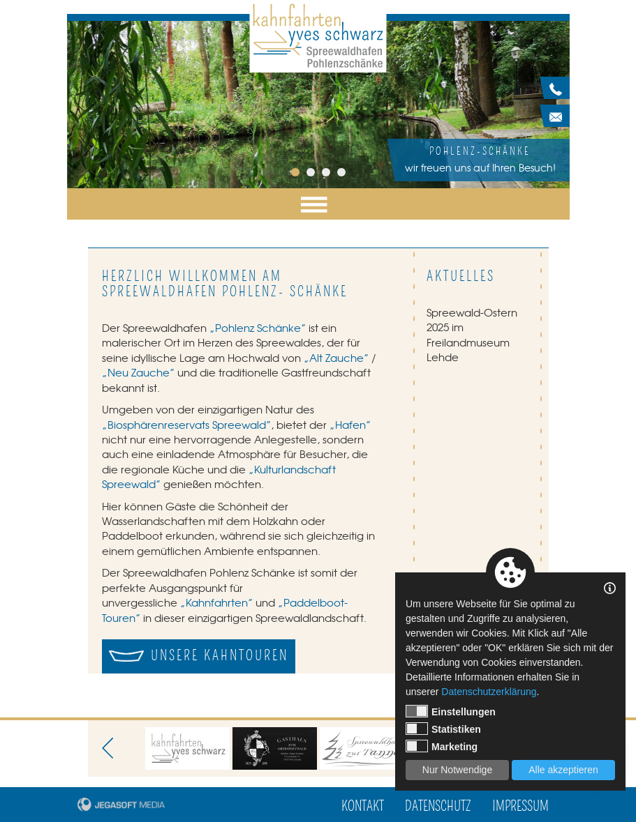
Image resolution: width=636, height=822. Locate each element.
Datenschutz (438, 806)
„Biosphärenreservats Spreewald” (186, 424)
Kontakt (362, 806)
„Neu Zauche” (138, 372)
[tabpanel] (318, 104)
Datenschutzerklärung (488, 691)
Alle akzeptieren (563, 769)
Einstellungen (451, 711)
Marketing (442, 746)
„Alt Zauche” (336, 357)
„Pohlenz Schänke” (257, 327)
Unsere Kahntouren (219, 655)
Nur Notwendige (457, 769)
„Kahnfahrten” (216, 602)
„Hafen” (350, 424)
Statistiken (443, 728)
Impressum (520, 806)
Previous (112, 748)
